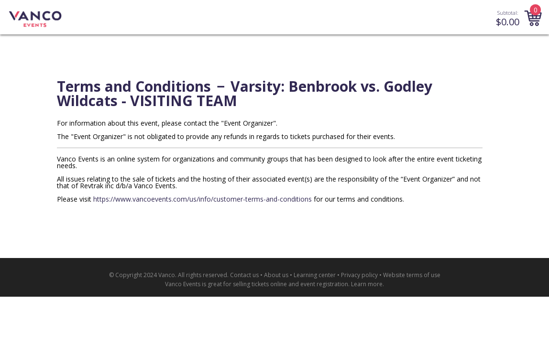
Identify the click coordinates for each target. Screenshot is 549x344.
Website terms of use (411, 275)
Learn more (367, 284)
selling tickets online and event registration (290, 284)
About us (276, 275)
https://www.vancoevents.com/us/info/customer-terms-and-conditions (202, 199)
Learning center (315, 275)
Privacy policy (359, 275)
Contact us (244, 275)
